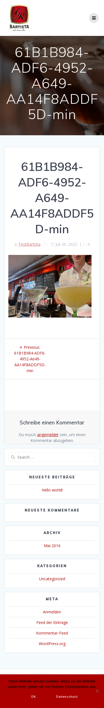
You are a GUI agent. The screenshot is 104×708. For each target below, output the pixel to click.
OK (33, 697)
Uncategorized (52, 578)
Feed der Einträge (52, 622)
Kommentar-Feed (52, 633)
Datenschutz (67, 697)
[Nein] (97, 691)
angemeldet (48, 434)
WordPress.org (52, 643)
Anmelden (52, 611)
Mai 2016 (52, 545)
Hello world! (52, 490)
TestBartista (29, 244)
